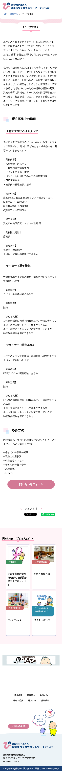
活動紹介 (31, 695)
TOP (4, 14)
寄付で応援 (18, 701)
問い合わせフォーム (31, 484)
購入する (32, 701)
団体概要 (18, 695)
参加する (14, 14)
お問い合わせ (18, 726)
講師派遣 (45, 701)
